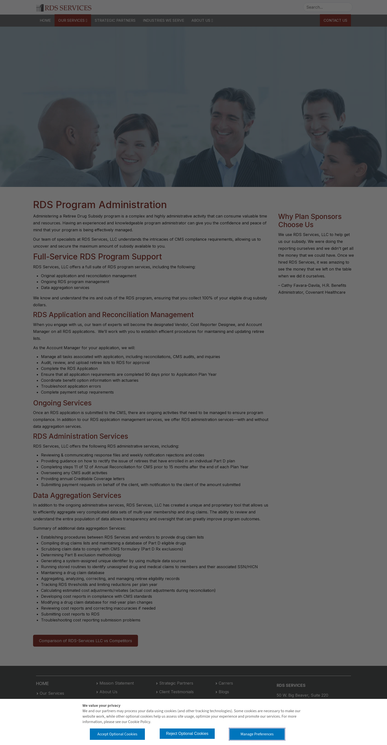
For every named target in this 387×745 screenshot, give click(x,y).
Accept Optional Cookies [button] (117, 734)
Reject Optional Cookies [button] (187, 733)
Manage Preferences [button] (257, 734)
